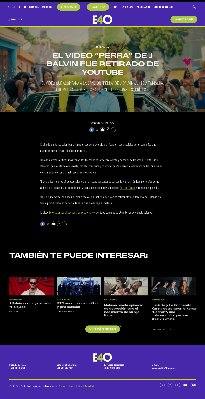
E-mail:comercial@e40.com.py (163, 366)
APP (116, 7)
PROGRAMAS (144, 7)
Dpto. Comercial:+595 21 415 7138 (17, 366)
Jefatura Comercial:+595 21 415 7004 (67, 366)
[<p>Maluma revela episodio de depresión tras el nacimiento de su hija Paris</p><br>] (126, 310)
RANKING (47, 7)
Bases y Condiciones (67, 386)
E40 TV (98, 7)
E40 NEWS (127, 7)
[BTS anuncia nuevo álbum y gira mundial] (79, 310)
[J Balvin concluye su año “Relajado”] (31, 310)
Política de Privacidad (85, 386)
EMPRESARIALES (163, 7)
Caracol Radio (127, 187)
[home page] (102, 19)
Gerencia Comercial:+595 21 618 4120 (114, 366)
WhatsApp (184, 19)
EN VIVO (68, 7)
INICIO (35, 7)
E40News (102, 47)
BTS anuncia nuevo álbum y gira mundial (78, 329)
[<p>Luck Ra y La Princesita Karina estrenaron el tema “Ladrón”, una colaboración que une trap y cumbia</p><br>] (173, 310)
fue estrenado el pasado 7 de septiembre (71, 212)
